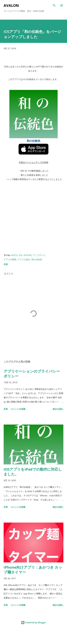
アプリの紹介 (24, 259)
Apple (14, 255)
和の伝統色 (36, 259)
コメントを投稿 (18, 408)
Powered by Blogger (33, 622)
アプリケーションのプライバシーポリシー (32, 373)
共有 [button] (6, 264)
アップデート (39, 255)
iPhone (28, 255)
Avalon (11, 5)
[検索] (54, 5)
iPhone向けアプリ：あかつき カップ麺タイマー (33, 570)
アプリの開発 (10, 259)
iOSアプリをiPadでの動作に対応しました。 (33, 471)
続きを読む (58, 408)
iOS (20, 255)
